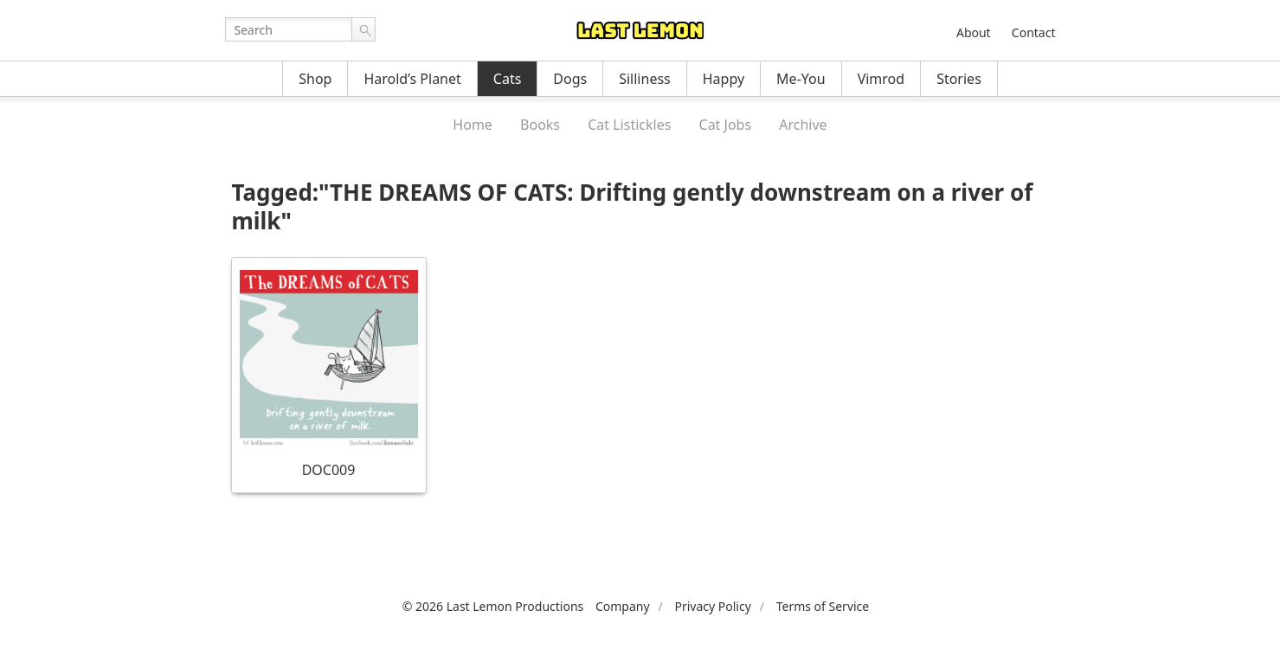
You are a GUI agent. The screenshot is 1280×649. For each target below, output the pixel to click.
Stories (958, 78)
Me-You (801, 78)
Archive (803, 124)
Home (472, 124)
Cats (507, 78)
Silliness (645, 78)
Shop (315, 78)
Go (363, 29)
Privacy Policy (712, 606)
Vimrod (881, 78)
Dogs (570, 78)
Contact (1034, 32)
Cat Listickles (629, 124)
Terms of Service (823, 606)
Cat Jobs (725, 124)
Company (622, 606)
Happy (723, 78)
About (973, 32)
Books (540, 124)
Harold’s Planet (411, 78)
